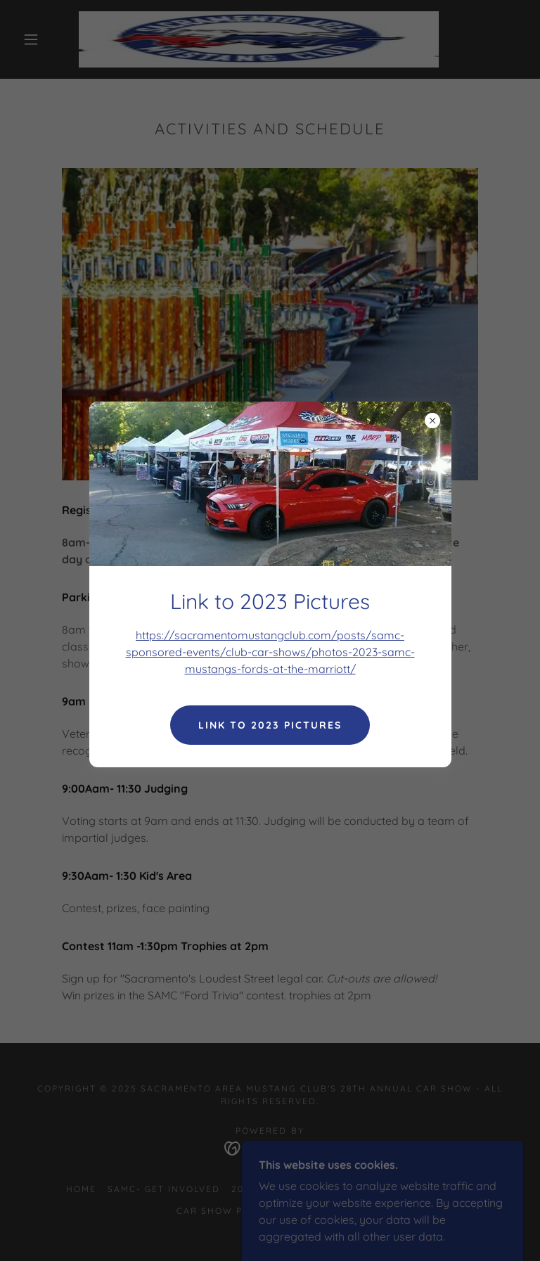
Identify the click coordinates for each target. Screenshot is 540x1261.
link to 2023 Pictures (270, 725)
